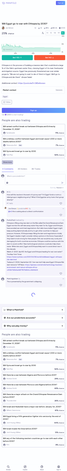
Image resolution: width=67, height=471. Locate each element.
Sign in (58, 467)
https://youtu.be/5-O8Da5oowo (31, 83)
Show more (7, 162)
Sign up (60, 3)
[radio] (47, 33)
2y (9, 192)
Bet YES (17, 57)
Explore (25, 467)
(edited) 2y (20, 220)
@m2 (10, 211)
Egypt (5, 97)
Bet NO (49, 57)
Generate (59, 90)
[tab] (8, 169)
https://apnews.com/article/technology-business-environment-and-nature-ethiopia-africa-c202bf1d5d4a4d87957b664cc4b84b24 (35, 267)
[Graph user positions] (42, 33)
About (42, 467)
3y (19, 279)
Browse (8, 467)
